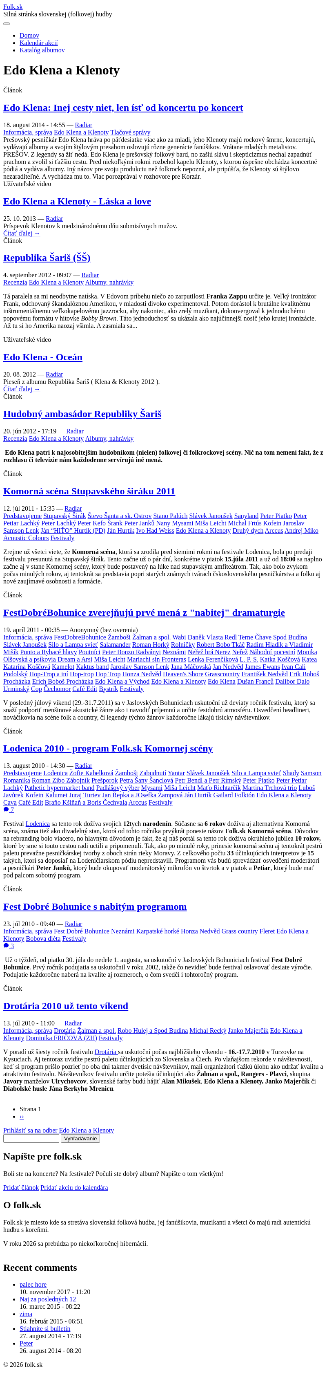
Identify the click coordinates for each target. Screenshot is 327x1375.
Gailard (223, 795)
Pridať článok (21, 1187)
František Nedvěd (265, 674)
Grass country (239, 931)
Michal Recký (207, 1030)
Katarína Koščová (26, 666)
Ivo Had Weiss (155, 530)
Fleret (267, 931)
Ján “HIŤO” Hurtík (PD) (73, 530)
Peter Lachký (58, 523)
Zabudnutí (153, 772)
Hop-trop (82, 674)
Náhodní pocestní (272, 651)
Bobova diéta (43, 938)
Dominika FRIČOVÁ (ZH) (61, 1037)
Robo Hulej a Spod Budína (153, 1030)
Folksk (13, 6)
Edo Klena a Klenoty (81, 132)
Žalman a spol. (151, 637)
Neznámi (174, 651)
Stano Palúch (170, 515)
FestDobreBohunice (80, 637)
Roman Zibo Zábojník (61, 780)
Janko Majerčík (248, 1030)
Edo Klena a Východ (122, 681)
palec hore (33, 1284)
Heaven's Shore (183, 674)
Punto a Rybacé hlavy (48, 651)
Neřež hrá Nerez (209, 651)
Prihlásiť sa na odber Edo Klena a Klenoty (58, 1130)
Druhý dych (247, 530)
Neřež (240, 651)
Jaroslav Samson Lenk (140, 666)
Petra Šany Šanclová (147, 780)
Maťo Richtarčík (219, 787)
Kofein (272, 523)
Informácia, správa (27, 132)
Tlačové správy (130, 132)
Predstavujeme (22, 515)
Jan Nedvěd (228, 666)
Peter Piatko (276, 515)
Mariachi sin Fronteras (156, 659)
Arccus (274, 530)
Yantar (176, 772)
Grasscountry (222, 674)
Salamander (115, 644)
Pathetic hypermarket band (59, 787)
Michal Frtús (245, 523)
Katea (309, 659)
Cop (36, 688)
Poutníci (89, 651)
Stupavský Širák (64, 515)
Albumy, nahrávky (109, 282)
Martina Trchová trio (269, 787)
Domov (29, 35)
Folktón (245, 795)
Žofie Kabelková (91, 772)
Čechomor (57, 688)
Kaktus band (92, 666)
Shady (291, 772)
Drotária (65, 1030)
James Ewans (262, 666)
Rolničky (183, 644)
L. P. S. (249, 659)
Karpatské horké (157, 931)
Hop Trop (108, 674)
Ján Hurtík (120, 530)
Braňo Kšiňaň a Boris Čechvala (86, 802)
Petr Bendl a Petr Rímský (208, 780)
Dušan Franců (255, 681)
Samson (311, 772)
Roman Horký (150, 644)
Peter (26, 1343)
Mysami (182, 523)
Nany (163, 523)
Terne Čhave (254, 637)
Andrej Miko (301, 530)
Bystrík (108, 688)
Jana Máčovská (191, 666)
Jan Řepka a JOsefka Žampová (142, 795)
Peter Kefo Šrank (100, 523)
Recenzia (15, 282)
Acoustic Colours (26, 537)
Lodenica (55, 772)
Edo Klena (222, 681)
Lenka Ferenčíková (213, 659)
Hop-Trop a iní (48, 674)
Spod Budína (290, 637)
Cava (10, 802)
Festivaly (63, 537)
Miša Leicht (211, 523)
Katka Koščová (280, 659)
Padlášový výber (117, 787)
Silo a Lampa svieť (73, 644)
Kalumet (56, 795)
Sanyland (246, 515)
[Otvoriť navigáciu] (6, 23)
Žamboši (119, 637)
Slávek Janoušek (211, 515)
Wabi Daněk (188, 637)
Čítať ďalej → (21, 233)
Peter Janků (139, 523)
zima (26, 1313)
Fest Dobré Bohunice (81, 931)
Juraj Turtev (84, 795)
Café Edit (84, 688)
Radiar (84, 124)
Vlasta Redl (221, 637)
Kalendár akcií (39, 42)
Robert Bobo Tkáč (220, 644)
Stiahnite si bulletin (45, 1328)
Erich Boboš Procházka (62, 681)
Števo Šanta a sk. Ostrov (120, 515)
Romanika (16, 780)
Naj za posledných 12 (48, 1299)
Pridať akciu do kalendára (74, 1187)
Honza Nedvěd (141, 674)
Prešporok (104, 780)
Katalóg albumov (42, 50)
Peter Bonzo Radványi (131, 651)
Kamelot (63, 666)
